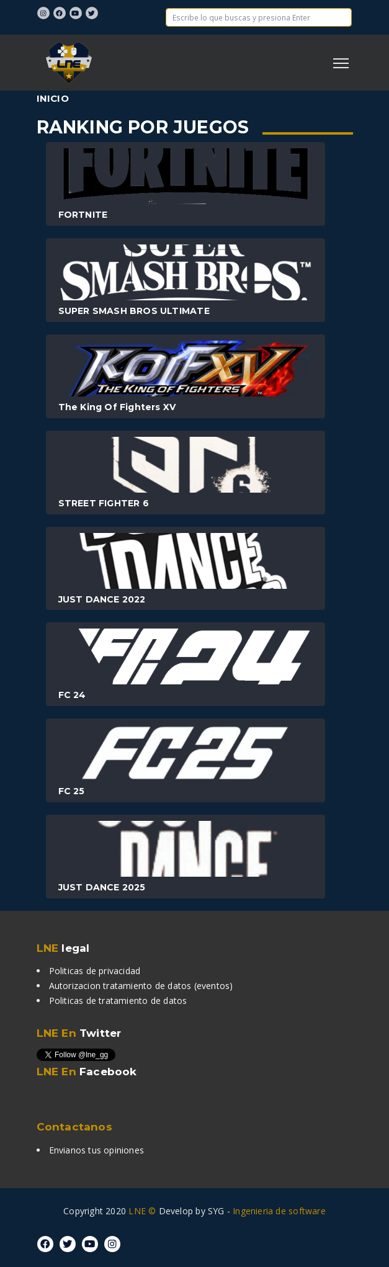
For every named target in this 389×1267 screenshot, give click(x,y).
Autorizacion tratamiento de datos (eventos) (141, 986)
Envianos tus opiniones (97, 1150)
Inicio (53, 98)
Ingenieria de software (279, 1211)
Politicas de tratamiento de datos (118, 1000)
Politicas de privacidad (95, 971)
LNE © (142, 1211)
